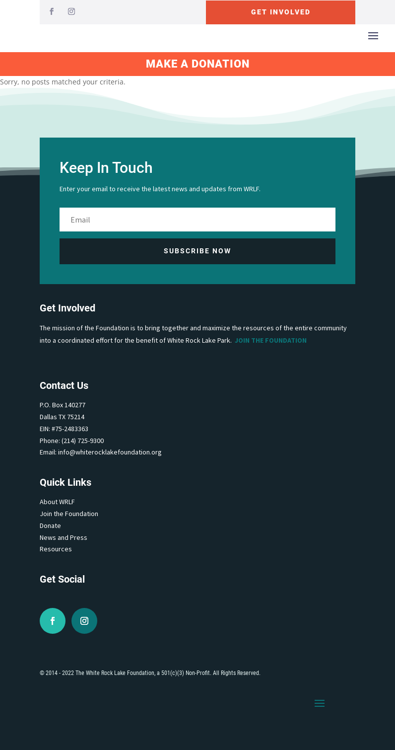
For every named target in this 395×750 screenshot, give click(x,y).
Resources (56, 548)
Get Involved (281, 12)
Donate (50, 525)
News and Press (63, 537)
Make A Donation (198, 64)
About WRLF (57, 501)
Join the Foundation (271, 340)
